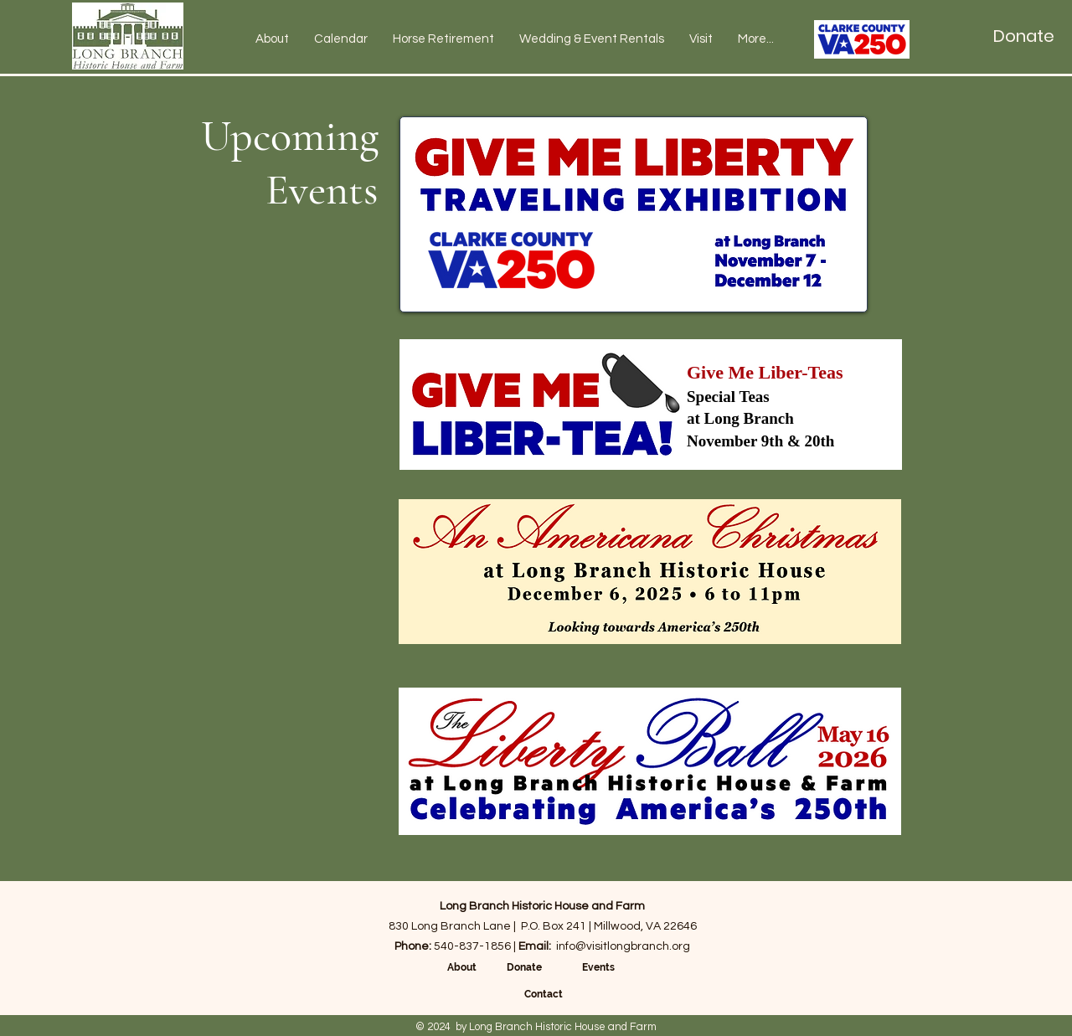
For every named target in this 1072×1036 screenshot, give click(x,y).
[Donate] (1024, 36)
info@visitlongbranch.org (623, 946)
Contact (543, 994)
